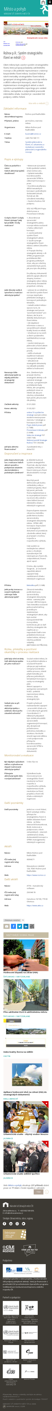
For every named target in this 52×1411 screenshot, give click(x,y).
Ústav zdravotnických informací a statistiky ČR (11, 1382)
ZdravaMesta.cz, (10, 1210)
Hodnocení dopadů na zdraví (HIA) (20, 972)
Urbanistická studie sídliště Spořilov (21, 1173)
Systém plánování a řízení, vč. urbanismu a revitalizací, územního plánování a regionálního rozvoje (35, 147)
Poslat (6, 926)
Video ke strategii (34, 435)
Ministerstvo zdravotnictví (29, 1341)
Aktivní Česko (29, 1379)
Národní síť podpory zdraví (11, 1361)
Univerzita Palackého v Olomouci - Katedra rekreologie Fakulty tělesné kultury (29, 1319)
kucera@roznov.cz (33, 134)
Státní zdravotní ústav (29, 1361)
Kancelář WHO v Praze (10, 1341)
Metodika (31, 585)
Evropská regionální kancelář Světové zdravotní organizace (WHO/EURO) (11, 1319)
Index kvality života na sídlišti (18, 1051)
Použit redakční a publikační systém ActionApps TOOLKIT (25, 1399)
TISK (38, 1191)
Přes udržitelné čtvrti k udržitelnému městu (25, 1012)
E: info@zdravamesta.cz (13, 1213)
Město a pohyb (26, 9)
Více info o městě (37, 103)
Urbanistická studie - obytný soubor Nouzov (25, 1134)
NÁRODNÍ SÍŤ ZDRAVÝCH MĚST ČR (16, 1404)
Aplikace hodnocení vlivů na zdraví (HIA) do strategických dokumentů (25, 1093)
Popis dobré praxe (34, 425)
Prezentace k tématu (35, 430)
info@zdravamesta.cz (11, 1396)
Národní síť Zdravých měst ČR (18, 1206)
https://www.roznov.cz (36, 875)
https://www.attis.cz (35, 905)
